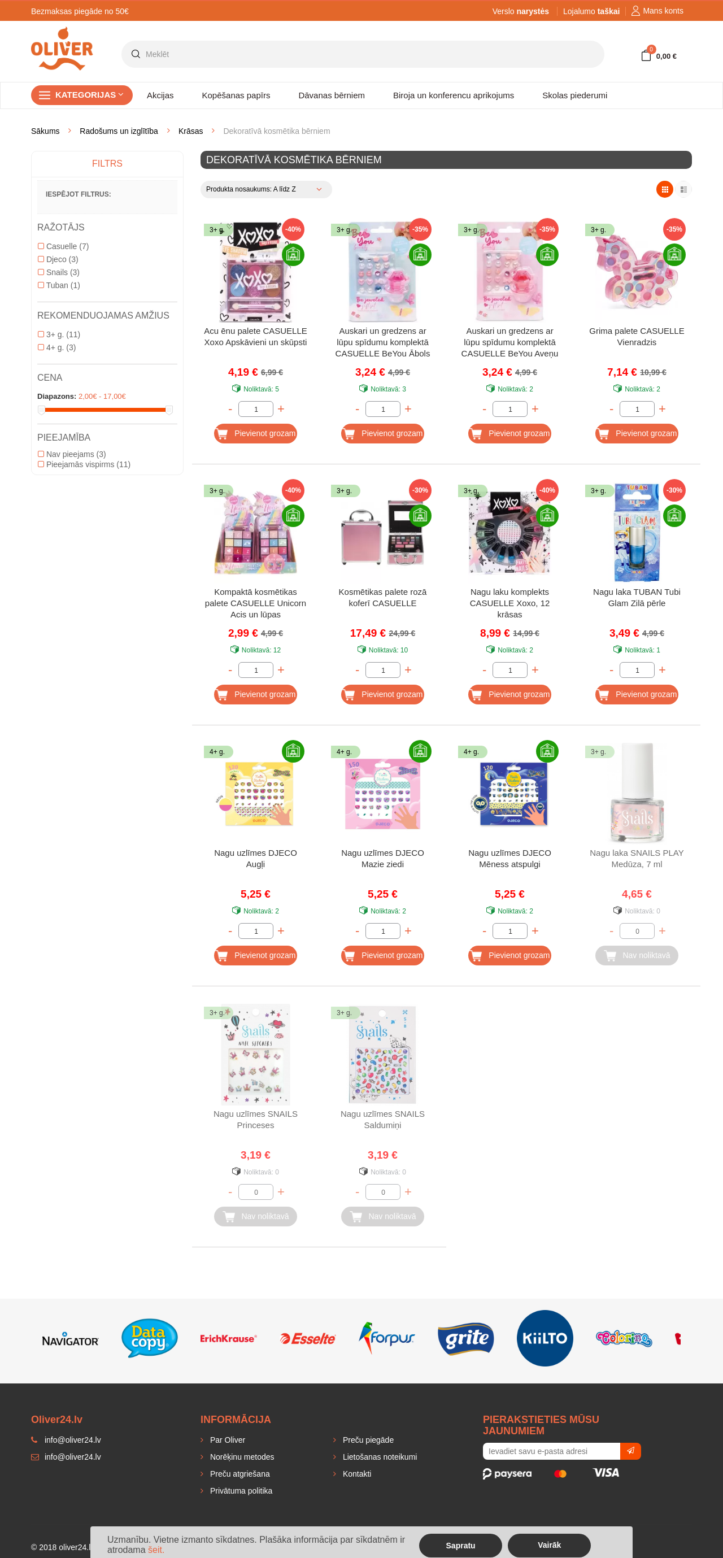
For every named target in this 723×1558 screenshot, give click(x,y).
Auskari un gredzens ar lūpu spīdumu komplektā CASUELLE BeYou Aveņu (510, 342)
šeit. (156, 1550)
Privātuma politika (240, 1490)
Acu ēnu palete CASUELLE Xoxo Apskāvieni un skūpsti (255, 336)
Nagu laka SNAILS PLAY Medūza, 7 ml (636, 858)
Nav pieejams (72, 454)
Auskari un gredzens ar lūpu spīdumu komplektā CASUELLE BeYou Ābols (383, 342)
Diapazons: (56, 396)
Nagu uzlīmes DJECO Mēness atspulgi (509, 858)
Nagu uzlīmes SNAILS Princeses (256, 1119)
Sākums (45, 131)
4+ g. (57, 347)
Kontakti (356, 1473)
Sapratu (461, 1545)
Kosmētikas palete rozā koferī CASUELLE (383, 597)
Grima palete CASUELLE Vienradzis (636, 336)
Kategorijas (89, 94)
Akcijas (160, 95)
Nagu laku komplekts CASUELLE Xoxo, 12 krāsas (510, 603)
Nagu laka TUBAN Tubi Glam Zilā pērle (637, 597)
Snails (59, 272)
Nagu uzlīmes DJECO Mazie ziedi (382, 858)
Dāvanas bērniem (331, 95)
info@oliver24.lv (66, 1456)
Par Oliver (226, 1439)
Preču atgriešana (239, 1473)
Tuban (59, 285)
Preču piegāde (367, 1439)
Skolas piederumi (574, 95)
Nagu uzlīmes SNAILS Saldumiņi (383, 1119)
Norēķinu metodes (241, 1456)
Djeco (58, 259)
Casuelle (63, 246)
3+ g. (59, 334)
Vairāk (549, 1545)
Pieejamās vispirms (84, 464)
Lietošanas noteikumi (379, 1456)
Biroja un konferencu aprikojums (453, 95)
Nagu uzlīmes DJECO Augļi (255, 858)
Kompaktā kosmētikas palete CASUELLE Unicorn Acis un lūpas (255, 603)
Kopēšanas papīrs (236, 95)
